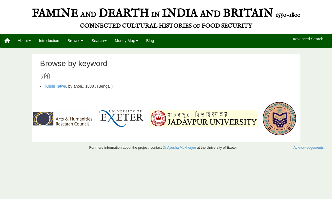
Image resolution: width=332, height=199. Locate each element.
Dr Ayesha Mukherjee (179, 148)
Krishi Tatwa (55, 86)
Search (98, 40)
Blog (150, 40)
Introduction (49, 40)
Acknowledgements (309, 148)
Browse (75, 40)
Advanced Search (308, 39)
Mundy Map (126, 40)
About (24, 40)
